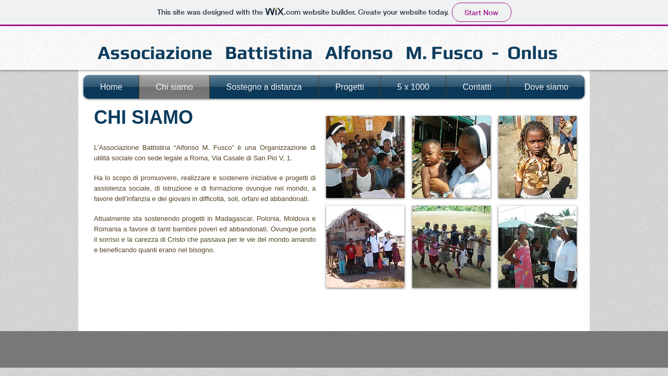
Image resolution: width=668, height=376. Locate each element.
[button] (365, 157)
